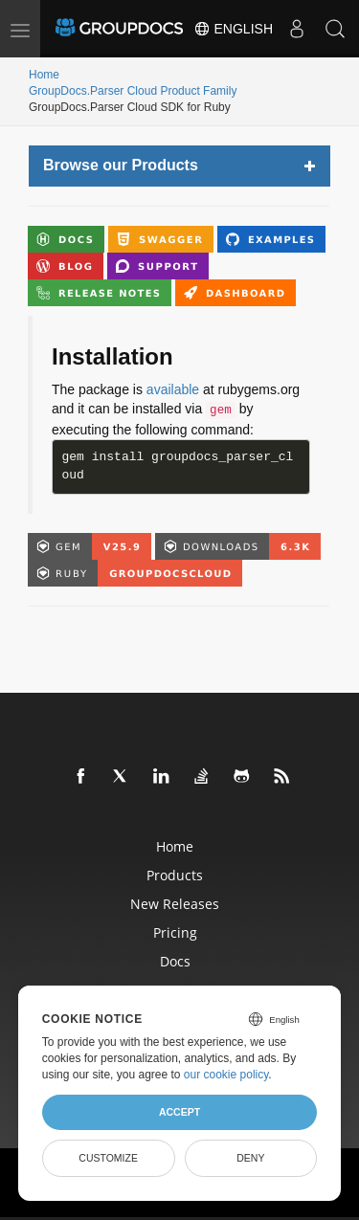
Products (174, 875)
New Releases (174, 904)
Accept (179, 1112)
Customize (108, 1158)
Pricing (175, 932)
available (172, 389)
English (233, 28)
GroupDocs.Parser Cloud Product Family (132, 91)
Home (44, 74)
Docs (175, 961)
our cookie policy (226, 1074)
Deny (250, 1158)
